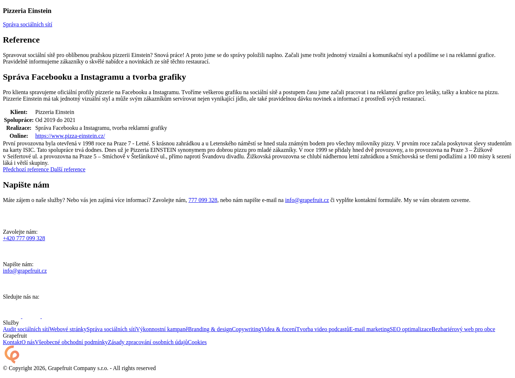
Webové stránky (68, 329)
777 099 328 (202, 200)
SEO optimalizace (411, 329)
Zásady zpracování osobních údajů (148, 342)
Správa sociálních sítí (111, 329)
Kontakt (12, 342)
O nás (28, 342)
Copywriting (246, 329)
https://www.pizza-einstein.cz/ (70, 136)
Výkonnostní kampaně (162, 329)
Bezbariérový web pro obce (463, 329)
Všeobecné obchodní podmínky (71, 342)
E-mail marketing (369, 329)
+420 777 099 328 (24, 238)
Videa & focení (278, 329)
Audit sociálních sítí (26, 329)
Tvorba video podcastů (322, 329)
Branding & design (210, 329)
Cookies (197, 342)
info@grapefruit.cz (307, 200)
